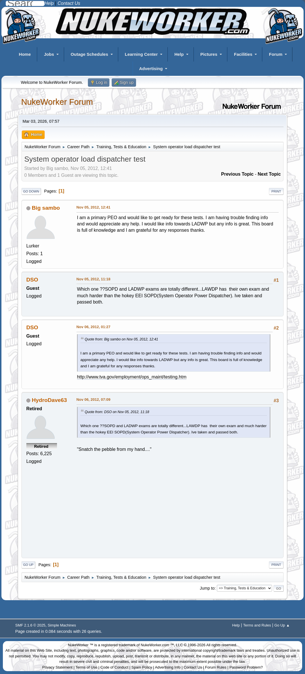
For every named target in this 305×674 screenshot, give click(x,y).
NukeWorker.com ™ (157, 645)
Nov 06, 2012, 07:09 (93, 399)
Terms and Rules (257, 625)
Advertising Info (168, 667)
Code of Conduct (115, 667)
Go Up (28, 564)
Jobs (49, 54)
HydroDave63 (49, 400)
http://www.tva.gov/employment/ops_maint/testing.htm (131, 376)
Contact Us (193, 667)
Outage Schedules (89, 54)
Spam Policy (141, 667)
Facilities (243, 54)
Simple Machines (62, 625)
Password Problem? (246, 667)
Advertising (151, 68)
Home (25, 54)
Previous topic (237, 174)
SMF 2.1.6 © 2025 (30, 625)
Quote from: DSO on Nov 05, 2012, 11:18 (117, 412)
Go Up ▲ (282, 625)
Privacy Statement (57, 667)
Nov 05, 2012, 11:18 (93, 279)
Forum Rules (215, 667)
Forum (275, 54)
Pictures (208, 54)
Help (179, 54)
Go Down (31, 191)
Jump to (207, 588)
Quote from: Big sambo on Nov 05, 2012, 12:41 (121, 339)
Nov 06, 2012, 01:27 (93, 327)
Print (276, 191)
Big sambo (46, 208)
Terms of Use (86, 667)
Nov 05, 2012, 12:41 (93, 207)
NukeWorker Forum (57, 101)
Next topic (269, 174)
